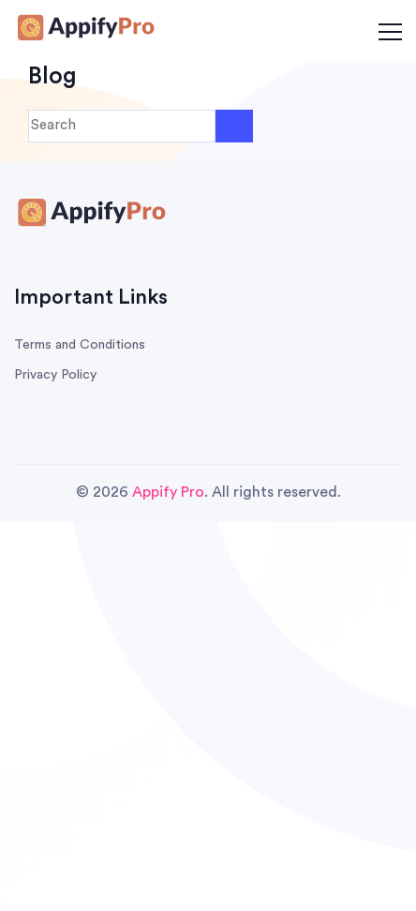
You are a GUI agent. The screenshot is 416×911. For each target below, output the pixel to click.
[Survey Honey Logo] (84, 29)
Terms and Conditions (79, 344)
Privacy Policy (55, 374)
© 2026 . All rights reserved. (208, 492)
